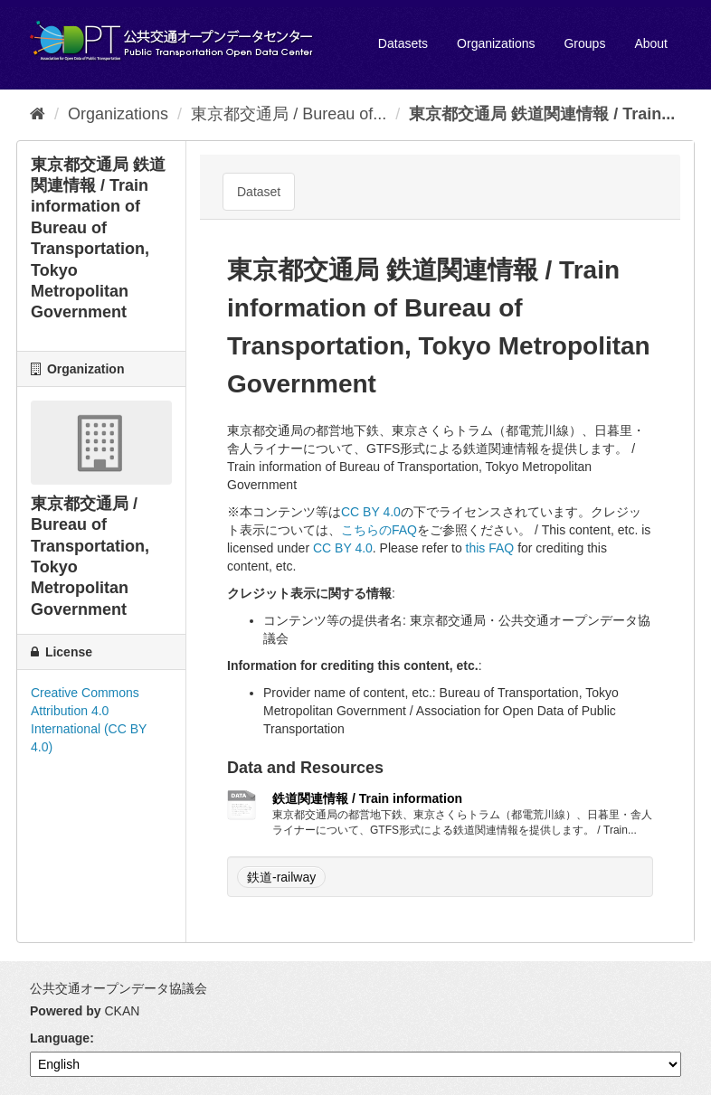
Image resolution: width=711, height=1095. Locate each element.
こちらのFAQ (379, 530)
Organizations (496, 43)
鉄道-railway (281, 877)
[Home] (37, 114)
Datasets (403, 43)
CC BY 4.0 (371, 512)
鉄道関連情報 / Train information (367, 798)
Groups (584, 43)
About (651, 43)
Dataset (258, 191)
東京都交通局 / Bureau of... (288, 114)
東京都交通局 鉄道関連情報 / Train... (542, 114)
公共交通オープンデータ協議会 (118, 988)
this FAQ (490, 548)
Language (60, 1038)
